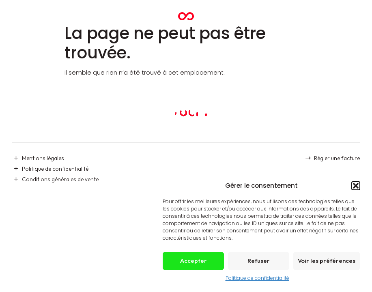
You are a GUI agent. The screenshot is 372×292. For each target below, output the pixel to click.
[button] (356, 186)
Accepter (193, 260)
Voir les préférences (326, 260)
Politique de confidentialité (257, 278)
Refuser (258, 260)
